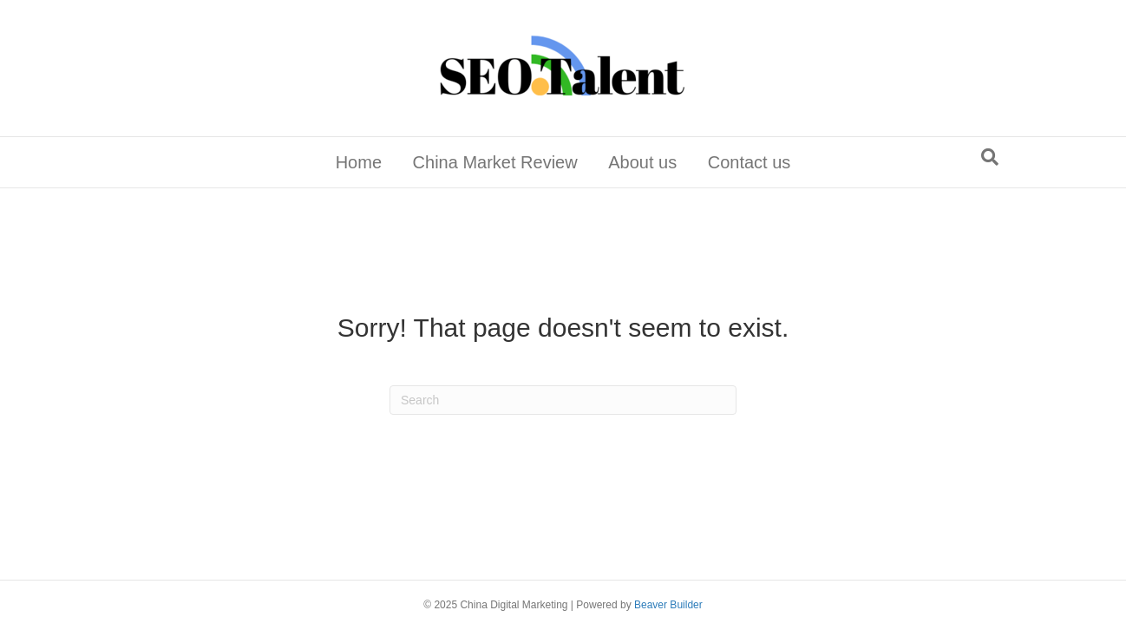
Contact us (749, 162)
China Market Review (495, 162)
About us (642, 162)
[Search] (989, 157)
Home (359, 162)
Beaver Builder (668, 605)
